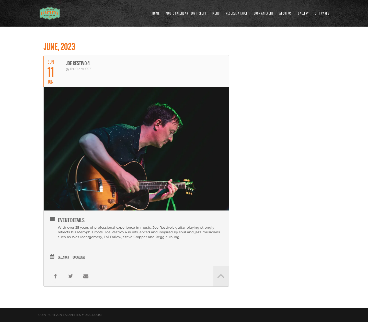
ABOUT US (285, 13)
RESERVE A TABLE (237, 13)
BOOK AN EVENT (263, 13)
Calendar (63, 257)
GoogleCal (79, 257)
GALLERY (303, 13)
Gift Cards (322, 13)
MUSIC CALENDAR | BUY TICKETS (186, 13)
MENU (216, 13)
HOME (156, 13)
